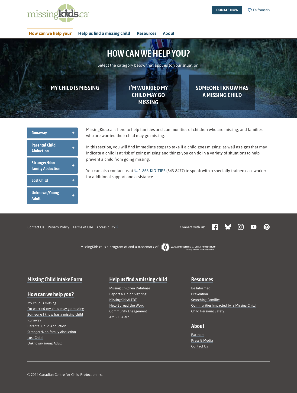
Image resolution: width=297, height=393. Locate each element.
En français (259, 10)
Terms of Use (83, 227)
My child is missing (41, 303)
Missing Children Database (129, 288)
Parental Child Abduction (43, 147)
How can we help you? (50, 33)
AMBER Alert (119, 317)
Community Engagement (128, 311)
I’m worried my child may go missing (55, 309)
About (168, 33)
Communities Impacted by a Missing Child (223, 305)
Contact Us (35, 227)
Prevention (199, 294)
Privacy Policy (58, 227)
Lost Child (40, 180)
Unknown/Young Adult (45, 195)
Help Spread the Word (126, 305)
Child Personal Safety (207, 311)
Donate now (227, 10)
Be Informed (200, 288)
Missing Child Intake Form (54, 279)
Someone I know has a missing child (55, 314)
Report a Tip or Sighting (127, 294)
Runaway (39, 132)
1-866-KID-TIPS (152, 170)
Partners (197, 335)
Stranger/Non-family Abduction (46, 165)
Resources (146, 33)
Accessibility (106, 227)
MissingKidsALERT (123, 300)
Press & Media (202, 340)
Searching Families (205, 300)
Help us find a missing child (104, 33)
